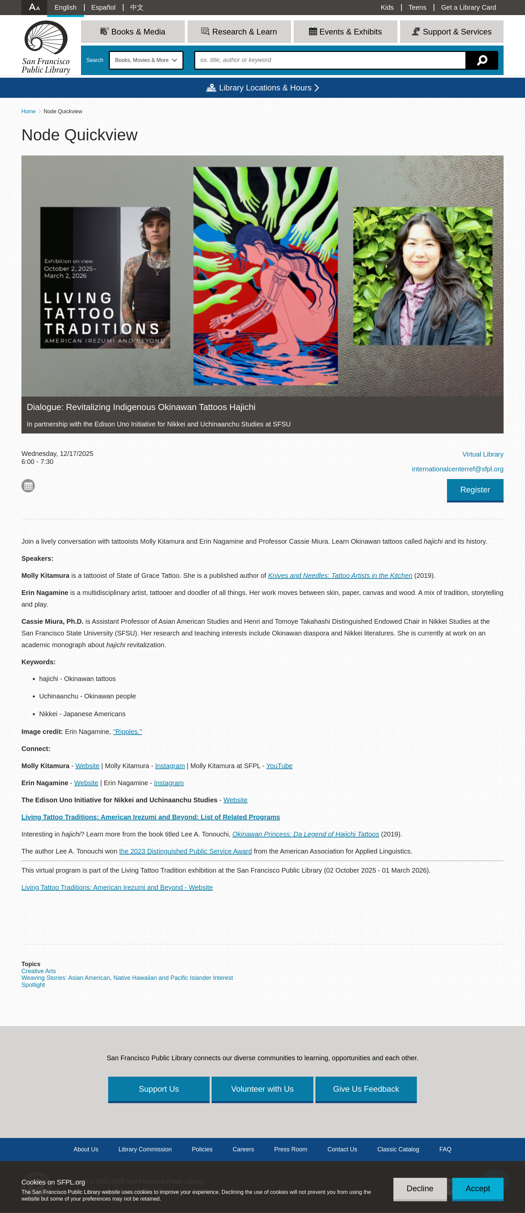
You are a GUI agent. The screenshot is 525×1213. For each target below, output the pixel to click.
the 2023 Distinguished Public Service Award (185, 851)
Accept (478, 1188)
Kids (387, 7)
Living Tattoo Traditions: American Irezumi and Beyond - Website (117, 887)
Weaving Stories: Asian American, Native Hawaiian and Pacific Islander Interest (127, 977)
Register (475, 489)
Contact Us (342, 1149)
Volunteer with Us (262, 1088)
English (66, 7)
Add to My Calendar (28, 485)
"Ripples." (127, 731)
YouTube (279, 765)
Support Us (159, 1088)
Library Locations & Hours (265, 87)
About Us (86, 1149)
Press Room (290, 1149)
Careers (243, 1149)
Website (87, 765)
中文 (137, 7)
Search (94, 60)
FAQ (445, 1149)
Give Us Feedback (366, 1088)
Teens (417, 7)
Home (28, 111)
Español (103, 7)
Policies (202, 1149)
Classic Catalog (398, 1149)
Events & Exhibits (350, 31)
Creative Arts (38, 971)
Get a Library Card (468, 7)
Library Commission (145, 1149)
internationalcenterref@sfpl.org (458, 469)
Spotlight (33, 985)
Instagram (170, 765)
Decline (420, 1188)
